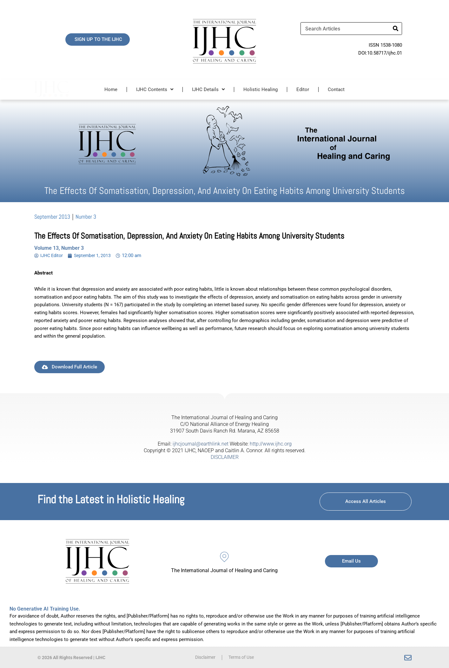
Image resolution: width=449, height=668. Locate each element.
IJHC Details (208, 89)
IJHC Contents (154, 89)
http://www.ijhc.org (271, 444)
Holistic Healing (260, 89)
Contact (336, 89)
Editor (302, 89)
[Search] (395, 29)
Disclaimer (203, 657)
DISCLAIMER (225, 457)
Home (110, 89)
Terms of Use (242, 657)
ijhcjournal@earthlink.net (200, 444)
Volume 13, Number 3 (59, 248)
